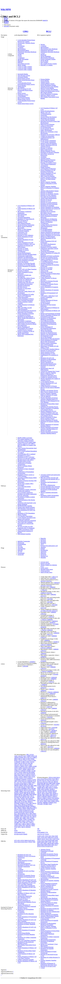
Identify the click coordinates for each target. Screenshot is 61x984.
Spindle (20, 55)
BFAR (39, 783)
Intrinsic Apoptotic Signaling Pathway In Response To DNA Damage (49, 183)
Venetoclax (43, 551)
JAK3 (15, 788)
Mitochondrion (21, 49)
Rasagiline (43, 542)
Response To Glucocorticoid (48, 350)
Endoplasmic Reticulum (47, 50)
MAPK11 (52, 789)
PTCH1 (16, 809)
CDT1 (26, 766)
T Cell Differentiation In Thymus (49, 262)
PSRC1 (35, 807)
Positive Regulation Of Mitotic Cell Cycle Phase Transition (27, 957)
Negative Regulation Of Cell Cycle (27, 879)
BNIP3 (39, 785)
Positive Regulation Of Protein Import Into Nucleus (26, 261)
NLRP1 (50, 792)
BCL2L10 (50, 780)
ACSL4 (32, 754)
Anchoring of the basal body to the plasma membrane (27, 503)
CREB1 (24, 769)
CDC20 (20, 763)
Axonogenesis (44, 165)
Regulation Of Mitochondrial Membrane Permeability (48, 318)
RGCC (27, 813)
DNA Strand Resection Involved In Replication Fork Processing (27, 311)
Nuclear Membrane (46, 56)
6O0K (53, 840)
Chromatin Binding (23, 77)
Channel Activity (45, 82)
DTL (15, 773)
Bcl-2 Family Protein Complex (49, 63)
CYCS (55, 786)
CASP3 (57, 785)
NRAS (43, 793)
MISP (30, 794)
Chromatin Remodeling (24, 217)
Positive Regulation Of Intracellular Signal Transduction (50, 931)
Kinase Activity (22, 93)
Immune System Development (49, 143)
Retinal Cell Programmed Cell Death (50, 313)
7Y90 (53, 842)
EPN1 (19, 775)
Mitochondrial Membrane (47, 57)
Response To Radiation (47, 192)
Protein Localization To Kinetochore (27, 259)
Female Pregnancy (45, 167)
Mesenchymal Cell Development (49, 214)
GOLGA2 (24, 781)
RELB (19, 813)
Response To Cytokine (46, 267)
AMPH (29, 756)
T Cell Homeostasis (46, 285)
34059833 (52, 622)
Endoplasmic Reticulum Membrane (27, 52)
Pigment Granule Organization (49, 343)
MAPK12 (16, 793)
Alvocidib (20, 547)
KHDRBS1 (24, 788)
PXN (53, 798)
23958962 (32, 661)
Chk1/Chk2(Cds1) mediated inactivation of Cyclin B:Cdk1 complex (25, 523)
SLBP (24, 816)
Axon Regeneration (46, 245)
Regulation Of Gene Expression (49, 204)
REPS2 (23, 813)
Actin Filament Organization (48, 164)
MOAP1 (39, 792)
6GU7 (26, 842)
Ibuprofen (43, 538)
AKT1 (25, 756)
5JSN (54, 839)
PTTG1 (16, 810)
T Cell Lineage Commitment (48, 142)
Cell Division (21, 290)
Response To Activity (23, 250)
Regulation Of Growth (46, 272)
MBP (25, 793)
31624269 (55, 674)
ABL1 (27, 754)
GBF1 (15, 781)
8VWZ (43, 846)
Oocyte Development (46, 337)
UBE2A (24, 824)
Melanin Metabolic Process (48, 151)
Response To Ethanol (23, 270)
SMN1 (45, 801)
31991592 (49, 717)
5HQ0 (26, 840)
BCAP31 (39, 780)
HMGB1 (16, 785)
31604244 (53, 677)
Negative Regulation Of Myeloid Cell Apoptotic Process (49, 259)
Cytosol (20, 56)
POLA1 (34, 803)
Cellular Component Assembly (26, 959)
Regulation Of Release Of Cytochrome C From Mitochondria (50, 876)
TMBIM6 (45, 802)
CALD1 (20, 760)
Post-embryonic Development (48, 196)
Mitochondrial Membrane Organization (47, 934)
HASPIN (16, 784)
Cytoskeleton (21, 57)
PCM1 (19, 802)
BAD (54, 777)
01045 (39, 830)
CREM (28, 769)
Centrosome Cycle (22, 232)
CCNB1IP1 (17, 762)
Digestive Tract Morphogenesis (49, 334)
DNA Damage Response (24, 223)
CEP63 (20, 768)
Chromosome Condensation (25, 256)
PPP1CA (55, 795)
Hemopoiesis (44, 228)
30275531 (51, 729)
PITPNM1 (17, 803)
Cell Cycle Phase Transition (25, 884)
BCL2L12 (40, 782)
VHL (23, 825)
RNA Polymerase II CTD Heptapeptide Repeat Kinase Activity (25, 90)
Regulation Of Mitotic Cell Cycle (26, 865)
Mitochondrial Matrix (23, 50)
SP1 (31, 816)
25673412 (50, 747)
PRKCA (45, 798)
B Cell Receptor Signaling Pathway (50, 349)
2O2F (56, 836)
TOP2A (28, 821)
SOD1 (49, 801)
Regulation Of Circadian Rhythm (26, 264)
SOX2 (28, 816)
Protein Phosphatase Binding (48, 85)
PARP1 (47, 793)
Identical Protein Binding (47, 88)
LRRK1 (21, 791)
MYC (28, 796)
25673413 (43, 596)
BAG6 (46, 779)
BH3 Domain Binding (46, 92)
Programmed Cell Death (47, 851)
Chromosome (21, 874)
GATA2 (34, 779)
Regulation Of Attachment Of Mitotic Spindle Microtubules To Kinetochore (26, 318)
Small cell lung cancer (46, 572)
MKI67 (35, 794)
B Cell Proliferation (46, 276)
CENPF (35, 766)
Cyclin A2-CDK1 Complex (25, 68)
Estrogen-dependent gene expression (50, 486)
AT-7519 (20, 551)
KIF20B (33, 788)
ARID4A (16, 757)
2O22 (53, 836)
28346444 (43, 676)
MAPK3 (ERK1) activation (25, 437)
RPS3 (34, 813)
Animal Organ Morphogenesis (49, 198)
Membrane (20, 60)
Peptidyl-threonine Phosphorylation (27, 254)
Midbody (20, 62)
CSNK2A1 (17, 770)
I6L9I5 (21, 834)
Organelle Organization (24, 866)
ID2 (29, 785)
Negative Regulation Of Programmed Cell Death (47, 887)
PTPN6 (33, 809)
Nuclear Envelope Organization (26, 225)
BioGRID (6, 26)
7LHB (49, 842)
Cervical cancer (45, 562)
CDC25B (30, 763)
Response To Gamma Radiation (49, 202)
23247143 (43, 608)
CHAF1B (24, 768)
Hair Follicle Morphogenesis (48, 244)
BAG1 (58, 777)
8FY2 (42, 843)
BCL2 (48, 31)
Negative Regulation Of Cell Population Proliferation (48, 173)
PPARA (47, 795)
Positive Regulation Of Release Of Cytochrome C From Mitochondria (50, 872)
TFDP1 (25, 819)
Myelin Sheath (44, 60)
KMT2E (21, 790)
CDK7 (30, 765)
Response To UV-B (46, 201)
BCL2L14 (45, 782)
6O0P (46, 842)
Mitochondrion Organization (48, 939)
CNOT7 (20, 769)
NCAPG (27, 797)
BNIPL (48, 785)
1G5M (39, 836)
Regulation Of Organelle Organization (47, 949)
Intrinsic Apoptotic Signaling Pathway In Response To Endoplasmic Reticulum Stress (49, 374)
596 (38, 828)
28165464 (48, 610)
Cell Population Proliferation (48, 168)
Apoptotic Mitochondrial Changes (50, 191)
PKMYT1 (22, 803)
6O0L (56, 840)
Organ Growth (44, 270)
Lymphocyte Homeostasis (47, 136)
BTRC (33, 759)
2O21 (49, 836)
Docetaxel (43, 541)
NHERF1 (30, 799)
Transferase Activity (23, 94)
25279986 (55, 624)
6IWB (49, 840)
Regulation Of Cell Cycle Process (26, 856)
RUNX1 (29, 815)
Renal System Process (46, 149)
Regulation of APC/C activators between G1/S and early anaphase (26, 457)
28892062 (53, 594)
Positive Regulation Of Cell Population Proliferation (48, 170)
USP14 (16, 825)
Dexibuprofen (44, 550)
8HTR (46, 845)
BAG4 (43, 779)
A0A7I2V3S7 (41, 834)
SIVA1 (41, 801)
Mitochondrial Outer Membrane (49, 49)
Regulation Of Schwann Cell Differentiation (25, 246)
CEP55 (16, 768)
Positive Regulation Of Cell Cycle (27, 882)
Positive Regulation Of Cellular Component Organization (49, 903)
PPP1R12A (24, 805)
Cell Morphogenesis (46, 114)
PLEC (27, 803)
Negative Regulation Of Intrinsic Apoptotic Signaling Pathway (49, 432)
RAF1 (38, 799)
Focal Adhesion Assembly (47, 321)
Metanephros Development (48, 118)
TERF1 (21, 819)
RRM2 (22, 815)
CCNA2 (29, 760)
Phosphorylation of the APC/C (26, 460)
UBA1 (20, 824)
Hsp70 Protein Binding (24, 97)
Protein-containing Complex (48, 59)
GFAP (19, 781)
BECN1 (56, 782)
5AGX (47, 839)
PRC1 (15, 807)
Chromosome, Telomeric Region (26, 43)
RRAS (47, 799)
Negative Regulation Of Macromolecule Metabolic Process (27, 901)
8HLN (53, 843)
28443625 (43, 744)
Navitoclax (43, 554)
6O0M (39, 842)
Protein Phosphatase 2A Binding (49, 94)
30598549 (43, 627)
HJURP (21, 784)
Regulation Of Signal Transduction (50, 908)
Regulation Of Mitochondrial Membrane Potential (48, 360)
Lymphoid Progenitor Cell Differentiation (47, 138)
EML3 (16, 775)
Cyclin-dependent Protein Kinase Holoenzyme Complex (26, 40)
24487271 (43, 698)
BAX (53, 779)
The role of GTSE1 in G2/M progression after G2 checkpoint (26, 527)
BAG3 (39, 779)
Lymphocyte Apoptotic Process (49, 377)
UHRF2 (33, 824)
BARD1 (21, 757)
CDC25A (24, 763)
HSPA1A (50, 787)
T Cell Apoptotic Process (47, 381)
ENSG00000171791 (42, 832)
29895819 (54, 621)
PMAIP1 (39, 795)
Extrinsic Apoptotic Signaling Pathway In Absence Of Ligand (49, 394)
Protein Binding (22, 86)
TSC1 (27, 822)
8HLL (45, 843)
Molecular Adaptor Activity (48, 95)
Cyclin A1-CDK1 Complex (25, 66)
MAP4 (32, 791)
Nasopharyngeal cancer (47, 569)
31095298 (25, 666)
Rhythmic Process (22, 287)
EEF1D (29, 773)
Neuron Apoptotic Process (47, 352)
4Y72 (15, 840)
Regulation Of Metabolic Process (26, 922)
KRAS (43, 789)
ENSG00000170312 (19, 832)
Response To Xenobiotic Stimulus (50, 194)
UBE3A (28, 824)
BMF (50, 783)
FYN (25, 778)
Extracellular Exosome (24, 63)
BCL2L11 (30, 757)
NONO (16, 800)
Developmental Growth (47, 335)
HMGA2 (31, 784)
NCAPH (32, 797)
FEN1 (29, 776)
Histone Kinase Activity (24, 99)
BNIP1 (54, 783)
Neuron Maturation (46, 282)
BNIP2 (58, 783)
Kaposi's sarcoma (45, 563)
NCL (15, 799)
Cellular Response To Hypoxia (49, 386)
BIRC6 (16, 759)
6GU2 (33, 840)
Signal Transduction (46, 913)
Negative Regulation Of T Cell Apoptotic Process (49, 383)
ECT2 (24, 773)
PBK (15, 802)
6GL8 (45, 840)
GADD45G (24, 779)
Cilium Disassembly (23, 297)
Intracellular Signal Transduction (26, 885)
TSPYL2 (31, 822)
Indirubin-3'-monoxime (24, 541)
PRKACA (40, 798)
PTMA (20, 809)
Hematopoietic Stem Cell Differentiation (47, 369)
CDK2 (47, 786)
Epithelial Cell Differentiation (25, 257)
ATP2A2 (50, 777)
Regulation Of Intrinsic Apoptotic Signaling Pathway (49, 890)
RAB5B (25, 810)
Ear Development (45, 303)
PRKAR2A (30, 807)
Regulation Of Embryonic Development (24, 275)
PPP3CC (55, 796)
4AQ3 (46, 837)
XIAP (15, 827)
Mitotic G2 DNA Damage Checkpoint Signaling (24, 230)
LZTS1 (28, 791)
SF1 (38, 801)
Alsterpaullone (21, 548)
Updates (6, 22)
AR (36, 756)
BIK (45, 783)
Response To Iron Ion (46, 199)
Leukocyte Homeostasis (47, 126)
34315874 (43, 581)
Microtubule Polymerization (25, 284)
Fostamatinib (21, 553)
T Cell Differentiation (46, 230)
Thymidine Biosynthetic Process (26, 278)
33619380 (49, 599)
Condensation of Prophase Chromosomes (24, 463)
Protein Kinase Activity (24, 78)
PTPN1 (24, 809)
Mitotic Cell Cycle (45, 112)
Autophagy (43, 157)
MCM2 (29, 793)
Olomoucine (21, 542)
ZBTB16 (28, 827)
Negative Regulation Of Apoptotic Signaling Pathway (50, 425)
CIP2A (33, 768)
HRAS (43, 787)
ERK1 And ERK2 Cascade (25, 307)
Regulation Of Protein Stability (49, 247)
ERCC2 (24, 775)
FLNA (33, 776)
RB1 (32, 812)
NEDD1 (23, 799)
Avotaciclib (21, 554)
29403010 (56, 582)
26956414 (54, 610)
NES (27, 799)
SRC (21, 818)
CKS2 (15, 769)
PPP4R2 (27, 806)
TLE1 (15, 821)
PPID (51, 795)
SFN (21, 816)
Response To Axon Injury (24, 288)
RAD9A (16, 812)
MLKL (16, 796)
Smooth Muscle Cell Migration (49, 219)
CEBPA (30, 766)
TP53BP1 (16, 822)
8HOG (57, 843)
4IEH (49, 837)
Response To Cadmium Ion (25, 279)
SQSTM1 (16, 818)
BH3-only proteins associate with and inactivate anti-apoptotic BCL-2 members (50, 479)
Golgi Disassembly (23, 309)
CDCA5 (26, 765)
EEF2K (33, 773)
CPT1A (51, 786)
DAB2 (24, 772)
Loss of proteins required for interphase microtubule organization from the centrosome (27, 494)
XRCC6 (23, 827)
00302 (16, 830)
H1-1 (15, 782)
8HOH (39, 845)
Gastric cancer (44, 568)
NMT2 (54, 792)
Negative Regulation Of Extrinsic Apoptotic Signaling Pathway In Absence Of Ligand (49, 429)
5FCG (51, 839)
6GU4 (19, 842)
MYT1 (32, 796)
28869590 (52, 732)
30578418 (43, 726)
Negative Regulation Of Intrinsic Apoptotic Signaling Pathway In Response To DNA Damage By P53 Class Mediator (50, 400)
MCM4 (33, 793)
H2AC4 (25, 782)
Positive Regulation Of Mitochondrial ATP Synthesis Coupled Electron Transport (25, 328)
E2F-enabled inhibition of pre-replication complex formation (26, 440)
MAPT (21, 793)
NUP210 (29, 800)
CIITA (29, 768)
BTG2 (29, 759)
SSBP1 (24, 818)
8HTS (49, 845)
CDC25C (16, 765)
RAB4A (21, 810)
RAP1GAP (28, 812)
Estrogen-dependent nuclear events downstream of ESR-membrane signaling (50, 489)
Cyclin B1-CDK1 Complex (25, 69)
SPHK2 (53, 801)
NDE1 (19, 799)
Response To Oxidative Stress (48, 162)
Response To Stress (23, 899)
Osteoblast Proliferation (47, 263)
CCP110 (32, 762)
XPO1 (19, 827)
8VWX (39, 846)
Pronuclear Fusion (22, 233)
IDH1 (31, 785)
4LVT (52, 837)
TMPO (19, 821)
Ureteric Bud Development (48, 120)
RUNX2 (34, 815)
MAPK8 (49, 790)
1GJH (42, 836)
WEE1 (33, 825)
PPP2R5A (44, 796)
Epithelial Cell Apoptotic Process (49, 406)
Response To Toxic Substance (25, 235)
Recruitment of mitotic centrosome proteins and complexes (27, 490)
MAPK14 (39, 790)
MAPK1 (47, 789)
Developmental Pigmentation (48, 322)
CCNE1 (27, 762)
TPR (24, 822)
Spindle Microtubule (23, 59)
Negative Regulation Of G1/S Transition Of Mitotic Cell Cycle (49, 411)
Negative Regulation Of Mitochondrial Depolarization (48, 363)
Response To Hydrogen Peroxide (26, 263)
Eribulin (43, 548)
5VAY (42, 840)
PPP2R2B (22, 806)
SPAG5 (34, 816)
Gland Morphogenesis (46, 226)
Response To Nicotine (46, 269)
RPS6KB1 (17, 815)
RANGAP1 (22, 812)
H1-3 (18, 782)
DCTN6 (28, 772)
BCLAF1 (51, 782)
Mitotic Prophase (22, 514)
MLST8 (20, 796)
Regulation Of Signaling (47, 910)
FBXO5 (26, 776)
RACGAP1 (31, 810)
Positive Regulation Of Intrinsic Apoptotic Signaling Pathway (49, 884)
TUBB (16, 824)
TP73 (21, 822)
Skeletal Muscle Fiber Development (50, 338)
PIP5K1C (30, 802)
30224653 (56, 724)
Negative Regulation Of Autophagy (50, 207)
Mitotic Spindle (22, 65)
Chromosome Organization (25, 896)
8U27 (56, 845)
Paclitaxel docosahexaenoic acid (49, 545)
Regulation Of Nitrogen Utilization (50, 152)
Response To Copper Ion (24, 281)
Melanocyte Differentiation (48, 236)
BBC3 (57, 779)
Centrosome (21, 53)
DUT (18, 773)
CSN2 (32, 769)
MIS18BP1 (26, 794)
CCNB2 (23, 762)
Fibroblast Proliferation (24, 285)
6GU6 (23, 842)
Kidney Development (46, 130)
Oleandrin (43, 557)
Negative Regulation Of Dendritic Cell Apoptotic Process (49, 414)
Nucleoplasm (21, 46)
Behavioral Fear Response (47, 124)
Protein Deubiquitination (24, 253)
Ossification (44, 115)
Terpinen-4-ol (44, 556)
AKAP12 (20, 756)
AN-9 (42, 544)
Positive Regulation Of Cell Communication (48, 918)
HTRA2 (25, 785)
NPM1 (20, 800)
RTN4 (51, 799)
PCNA (22, 802)
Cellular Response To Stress (25, 860)
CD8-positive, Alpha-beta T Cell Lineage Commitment (49, 296)
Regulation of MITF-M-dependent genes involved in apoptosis (50, 496)
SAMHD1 (17, 816)
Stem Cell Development (47, 344)
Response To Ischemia (46, 148)
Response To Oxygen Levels (48, 966)
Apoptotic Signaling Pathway (48, 865)
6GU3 (15, 842)
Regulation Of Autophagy (47, 205)
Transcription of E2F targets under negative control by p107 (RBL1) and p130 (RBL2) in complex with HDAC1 (27, 444)
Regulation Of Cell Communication (50, 911)
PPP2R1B (17, 806)
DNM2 (33, 772)
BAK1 (50, 779)
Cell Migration (21, 251)
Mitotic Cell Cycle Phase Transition (27, 269)
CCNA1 (25, 760)
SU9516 (20, 545)
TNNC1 (24, 821)
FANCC (16, 776)
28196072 (56, 642)
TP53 (31, 821)
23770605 (43, 610)
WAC (29, 825)
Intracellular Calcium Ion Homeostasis (47, 154)
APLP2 (33, 756)
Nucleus (20, 44)
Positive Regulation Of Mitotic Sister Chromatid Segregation (26, 299)
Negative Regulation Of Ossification (50, 232)
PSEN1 (49, 798)
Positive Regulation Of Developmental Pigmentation (48, 327)
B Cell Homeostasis (46, 127)
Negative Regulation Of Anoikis (49, 420)
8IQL (53, 845)
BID (42, 783)
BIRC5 (35, 757)
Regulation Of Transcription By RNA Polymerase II (26, 219)
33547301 (48, 581)
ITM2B (56, 787)
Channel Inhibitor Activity (47, 83)
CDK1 (25, 31)
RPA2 (31, 813)
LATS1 (30, 790)
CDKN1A (17, 766)
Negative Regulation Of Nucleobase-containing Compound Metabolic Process (27, 906)
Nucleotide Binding (23, 74)
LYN (25, 791)
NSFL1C (24, 800)
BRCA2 (25, 759)
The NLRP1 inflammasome (48, 485)
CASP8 (39, 786)
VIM (26, 825)
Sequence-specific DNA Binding (49, 89)
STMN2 (16, 819)
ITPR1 (32, 787)
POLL (15, 805)
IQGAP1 (23, 787)
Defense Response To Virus (48, 353)
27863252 (44, 590)
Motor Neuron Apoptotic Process (49, 392)
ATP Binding (21, 87)
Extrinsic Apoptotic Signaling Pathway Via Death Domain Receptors (48, 179)
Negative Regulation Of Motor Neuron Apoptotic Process (49, 417)
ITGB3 (28, 787)
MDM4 (16, 794)
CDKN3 (22, 766)
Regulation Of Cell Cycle (47, 358)
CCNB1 (34, 760)
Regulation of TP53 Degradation (26, 513)
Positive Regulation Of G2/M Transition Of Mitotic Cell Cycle (26, 243)
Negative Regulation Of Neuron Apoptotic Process (49, 301)
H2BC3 (30, 782)
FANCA (33, 775)
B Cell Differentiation (46, 229)
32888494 (52, 587)
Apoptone (43, 547)
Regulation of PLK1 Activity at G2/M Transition (26, 475)
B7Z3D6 (16, 834)
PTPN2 (29, 809)
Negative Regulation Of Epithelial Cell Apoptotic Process (50, 409)
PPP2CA (39, 796)
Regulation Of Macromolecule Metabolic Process (26, 942)
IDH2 (35, 785)
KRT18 (26, 790)
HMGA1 (26, 784)
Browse (6, 18)
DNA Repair (21, 216)
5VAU (57, 839)
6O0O (42, 842)
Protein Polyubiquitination (47, 111)
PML (30, 803)
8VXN (51, 846)
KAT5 (19, 788)
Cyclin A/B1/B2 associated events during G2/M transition (27, 518)
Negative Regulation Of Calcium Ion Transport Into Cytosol (50, 209)
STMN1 (32, 818)
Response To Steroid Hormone (49, 333)
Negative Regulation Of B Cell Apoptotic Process (49, 145)
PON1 (19, 805)
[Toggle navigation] (1, 14)
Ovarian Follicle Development (49, 117)
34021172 (54, 576)
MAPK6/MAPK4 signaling (25, 505)
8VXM (47, 846)
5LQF (29, 840)
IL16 (15, 787)
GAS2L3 (29, 779)
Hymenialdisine (22, 544)
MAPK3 (45, 790)
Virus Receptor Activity (24, 75)
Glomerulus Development (47, 251)
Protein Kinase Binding (24, 933)
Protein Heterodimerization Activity (50, 91)
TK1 (33, 819)
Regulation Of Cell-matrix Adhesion (50, 134)
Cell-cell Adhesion (45, 396)
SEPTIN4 (55, 799)
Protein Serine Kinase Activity (26, 103)
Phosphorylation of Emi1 (24, 461)
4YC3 (19, 840)
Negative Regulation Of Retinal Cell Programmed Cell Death (50, 315)
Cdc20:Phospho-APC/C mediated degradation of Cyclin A (26, 454)
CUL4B (33, 770)
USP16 (20, 825)
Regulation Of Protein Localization (50, 256)
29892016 (52, 693)
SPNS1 (57, 801)
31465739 (49, 707)
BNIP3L (43, 785)
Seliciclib (20, 550)
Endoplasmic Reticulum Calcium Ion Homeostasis (49, 249)
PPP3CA (50, 796)
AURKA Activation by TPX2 (25, 529)
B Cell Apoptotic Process (47, 128)
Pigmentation (44, 298)
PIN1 (26, 802)
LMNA (34, 790)
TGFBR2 (29, 819)
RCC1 (16, 813)
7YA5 (56, 842)
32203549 (54, 727)
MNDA (25, 796)
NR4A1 (39, 793)
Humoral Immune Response (48, 160)
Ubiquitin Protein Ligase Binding (49, 86)
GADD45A (30, 778)
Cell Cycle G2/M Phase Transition (27, 940)
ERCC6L (28, 775)
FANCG (21, 776)
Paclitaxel (43, 540)
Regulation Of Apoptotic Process (49, 284)
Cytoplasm (20, 47)
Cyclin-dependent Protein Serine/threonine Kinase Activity (26, 83)
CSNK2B (22, 770)
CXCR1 (20, 772)
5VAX (39, 840)
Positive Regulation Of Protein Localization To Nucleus (26, 314)
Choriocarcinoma (45, 571)
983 (15, 828)
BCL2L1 (44, 780)
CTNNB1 (28, 770)
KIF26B (16, 790)
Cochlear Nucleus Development (49, 225)
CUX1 (16, 772)
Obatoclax (43, 553)
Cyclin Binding (22, 96)
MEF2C (21, 794)
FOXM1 (16, 778)
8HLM (49, 843)
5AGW (43, 839)
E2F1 (21, 773)
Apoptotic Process (22, 222)
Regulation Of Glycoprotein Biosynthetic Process (48, 212)
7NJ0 (33, 842)
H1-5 (21, 782)
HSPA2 (21, 785)
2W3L (39, 837)
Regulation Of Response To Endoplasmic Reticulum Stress (49, 964)
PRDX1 (20, 807)
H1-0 (34, 781)
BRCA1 (20, 759)
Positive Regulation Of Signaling (49, 914)
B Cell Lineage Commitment (48, 140)
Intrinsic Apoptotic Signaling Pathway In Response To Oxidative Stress (50, 188)
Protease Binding (45, 79)
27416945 (43, 661)
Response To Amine (23, 248)
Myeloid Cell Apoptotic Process (49, 257)
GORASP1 (30, 781)
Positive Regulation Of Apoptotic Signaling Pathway (49, 900)
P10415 (47, 834)
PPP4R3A (32, 806)
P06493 (25, 834)
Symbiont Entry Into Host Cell (26, 282)
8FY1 (38, 843)
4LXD (56, 837)
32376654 (52, 578)
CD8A (16, 763)
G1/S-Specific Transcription (25, 516)
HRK (46, 787)
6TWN (30, 842)
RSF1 (25, 815)
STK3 (28, 818)
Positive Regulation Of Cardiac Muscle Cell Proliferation (26, 295)
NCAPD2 (16, 797)
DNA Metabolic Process (24, 897)
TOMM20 (50, 802)
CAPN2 (52, 785)
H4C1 (33, 782)
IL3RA (19, 787)
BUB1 (16, 760)
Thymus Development (46, 331)
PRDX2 (24, 807)
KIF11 (29, 788)
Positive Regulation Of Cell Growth (50, 233)
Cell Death (43, 852)
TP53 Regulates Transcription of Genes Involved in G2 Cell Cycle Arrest (26, 510)
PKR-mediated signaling (24, 534)
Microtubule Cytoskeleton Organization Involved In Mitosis (26, 321)
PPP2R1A (30, 805)
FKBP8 (39, 787)
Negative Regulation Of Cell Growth (50, 235)
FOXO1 (21, 778)
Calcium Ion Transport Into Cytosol (50, 371)
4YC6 (22, 840)
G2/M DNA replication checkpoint (27, 520)
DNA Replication (22, 214)
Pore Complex (44, 62)
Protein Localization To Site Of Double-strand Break (26, 332)
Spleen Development (46, 330)
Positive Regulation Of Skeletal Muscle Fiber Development (49, 341)
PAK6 (34, 800)
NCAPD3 (22, 797)
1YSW (46, 836)
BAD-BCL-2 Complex (47, 65)
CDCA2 (21, 765)
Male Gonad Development (48, 176)
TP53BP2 (45, 804)
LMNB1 (16, 791)
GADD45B (17, 779)
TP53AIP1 (40, 804)
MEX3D (54, 790)
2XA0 (42, 837)
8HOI (42, 845)
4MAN (39, 839)
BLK (47, 783)
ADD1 (16, 756)
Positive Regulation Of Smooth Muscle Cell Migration (49, 221)
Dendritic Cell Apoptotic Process (49, 390)
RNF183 (43, 799)
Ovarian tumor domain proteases (26, 507)
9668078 (45, 20)
